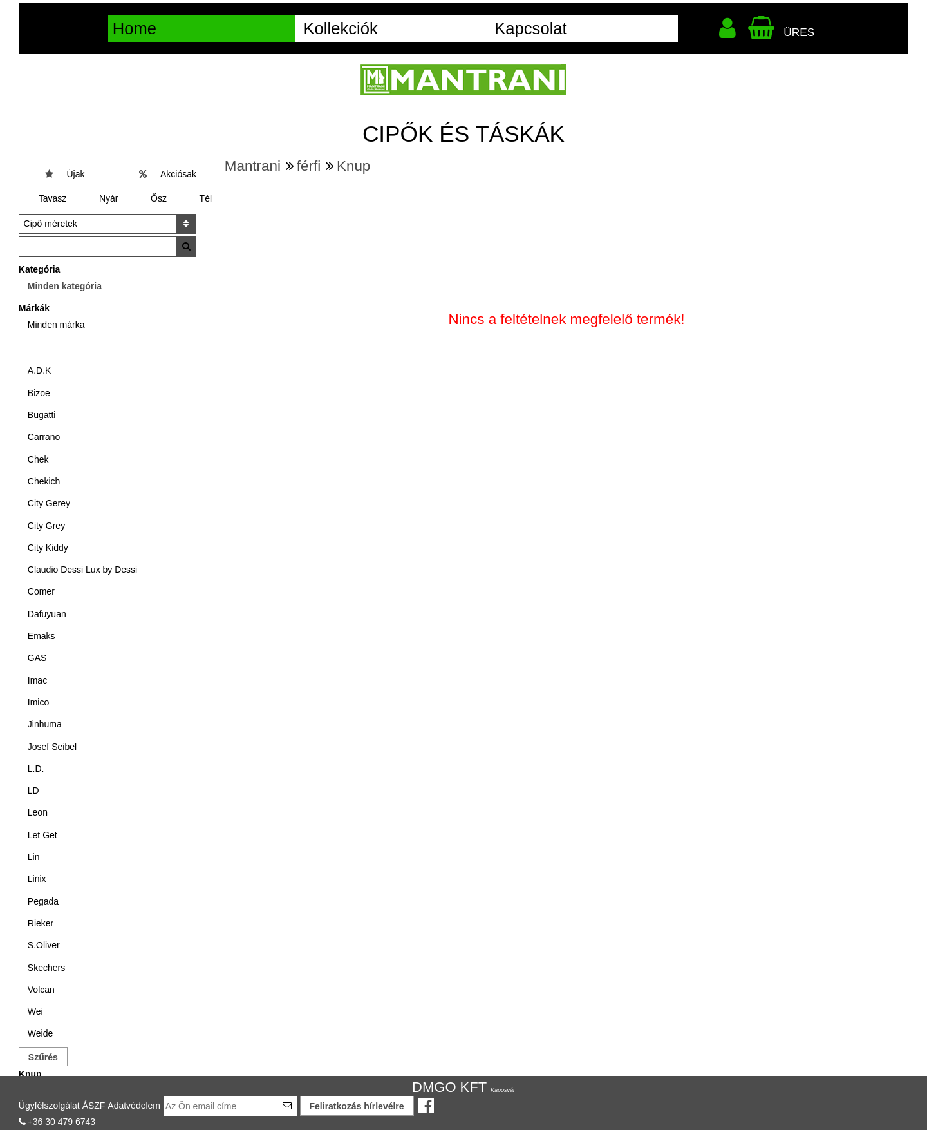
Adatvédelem (134, 1105)
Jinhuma (45, 724)
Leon (38, 812)
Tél (206, 198)
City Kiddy (48, 547)
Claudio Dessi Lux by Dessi (82, 569)
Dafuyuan (47, 614)
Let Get (42, 835)
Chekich (44, 481)
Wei (35, 1011)
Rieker (40, 923)
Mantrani (253, 166)
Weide (40, 1033)
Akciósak (178, 174)
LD (33, 790)
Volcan (41, 989)
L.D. (36, 768)
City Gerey (49, 503)
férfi (309, 166)
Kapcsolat (530, 28)
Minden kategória (65, 286)
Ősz (159, 198)
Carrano (44, 437)
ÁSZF (94, 1105)
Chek (38, 459)
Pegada (43, 901)
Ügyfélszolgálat (49, 1105)
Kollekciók (340, 28)
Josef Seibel (52, 747)
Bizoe (39, 393)
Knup (353, 166)
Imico (38, 702)
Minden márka (56, 325)
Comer (41, 591)
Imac (37, 680)
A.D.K (40, 370)
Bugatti (42, 415)
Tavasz (53, 198)
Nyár (108, 198)
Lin (34, 857)
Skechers (46, 967)
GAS (37, 658)
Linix (37, 879)
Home (134, 28)
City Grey (46, 526)
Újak (75, 174)
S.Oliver (44, 945)
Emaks (41, 636)
